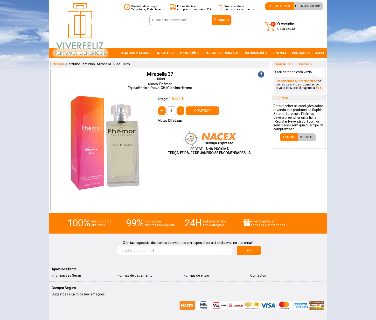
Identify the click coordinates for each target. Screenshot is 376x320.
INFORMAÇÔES (256, 53)
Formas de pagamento (135, 275)
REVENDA (279, 53)
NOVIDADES (165, 53)
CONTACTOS (301, 53)
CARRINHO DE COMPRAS (221, 53)
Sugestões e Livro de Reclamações (78, 294)
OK (249, 251)
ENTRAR (288, 137)
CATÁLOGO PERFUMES (135, 53)
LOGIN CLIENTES (280, 6)
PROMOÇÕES (189, 53)
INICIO (319, 53)
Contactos (258, 275)
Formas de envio (196, 275)
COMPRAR (202, 111)
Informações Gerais (67, 275)
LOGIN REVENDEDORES (308, 6)
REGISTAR (306, 137)
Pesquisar (222, 20)
